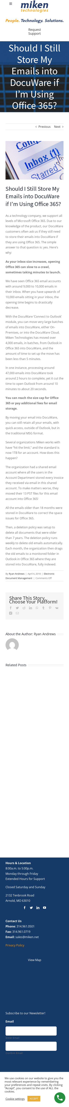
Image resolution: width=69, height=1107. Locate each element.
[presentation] (33, 1065)
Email (10, 1021)
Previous (44, 127)
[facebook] (24, 907)
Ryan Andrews (16, 573)
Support (34, 33)
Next (57, 127)
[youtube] (44, 907)
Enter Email (12, 1037)
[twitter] (31, 907)
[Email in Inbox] (34, 160)
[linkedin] (37, 907)
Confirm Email (14, 1053)
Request (34, 29)
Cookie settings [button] (15, 1098)
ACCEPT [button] (34, 1098)
